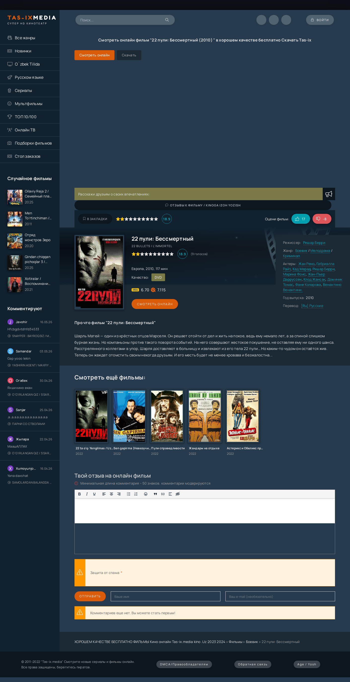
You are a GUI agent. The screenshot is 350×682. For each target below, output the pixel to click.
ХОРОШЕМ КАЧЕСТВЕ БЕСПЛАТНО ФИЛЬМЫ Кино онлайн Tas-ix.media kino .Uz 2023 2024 (149, 641)
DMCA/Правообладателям (184, 664)
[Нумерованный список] (136, 494)
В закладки (95, 219)
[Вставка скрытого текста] (177, 494)
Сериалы (23, 90)
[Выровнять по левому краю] (104, 494)
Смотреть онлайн (154, 304)
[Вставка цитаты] (155, 494)
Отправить (90, 596)
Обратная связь (253, 664)
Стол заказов (27, 156)
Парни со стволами (26, 424)
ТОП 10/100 (25, 116)
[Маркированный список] (128, 494)
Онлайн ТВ (25, 130)
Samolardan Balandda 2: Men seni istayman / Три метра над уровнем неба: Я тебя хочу (30, 483)
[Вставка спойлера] (170, 494)
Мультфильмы (28, 103)
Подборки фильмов (33, 143)
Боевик (301, 250)
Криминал (291, 255)
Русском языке (29, 77)
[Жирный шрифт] (79, 494)
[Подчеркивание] (94, 494)
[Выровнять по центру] (111, 494)
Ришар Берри (314, 242)
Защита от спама (104, 572)
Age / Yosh (306, 664)
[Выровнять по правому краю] (119, 494)
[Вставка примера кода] (163, 494)
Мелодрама (320, 250)
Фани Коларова (308, 284)
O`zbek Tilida (27, 64)
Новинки (23, 51)
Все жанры (25, 37)
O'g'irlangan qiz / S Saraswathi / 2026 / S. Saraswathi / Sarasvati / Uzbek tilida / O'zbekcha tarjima (30, 395)
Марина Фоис (294, 274)
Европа (138, 268)
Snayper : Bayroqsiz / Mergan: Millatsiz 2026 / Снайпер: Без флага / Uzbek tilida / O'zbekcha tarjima (30, 336)
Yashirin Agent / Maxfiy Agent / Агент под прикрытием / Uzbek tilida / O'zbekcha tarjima (30, 365)
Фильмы (235, 641)
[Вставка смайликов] (145, 494)
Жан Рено (306, 263)
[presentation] (177, 572)
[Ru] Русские (312, 305)
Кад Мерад (302, 268)
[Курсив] (87, 494)
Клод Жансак (314, 279)
